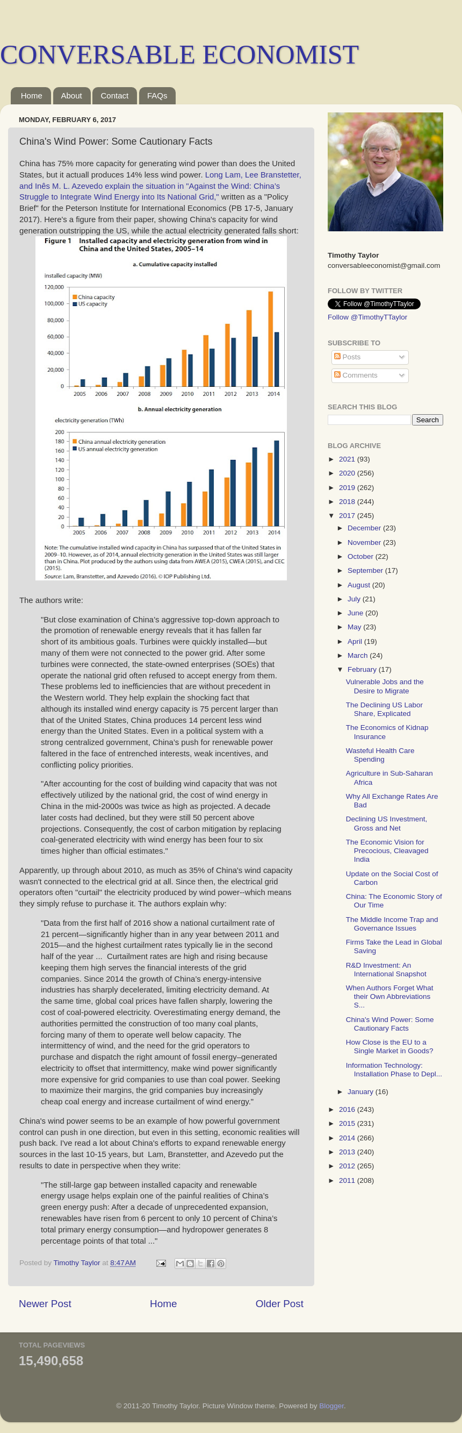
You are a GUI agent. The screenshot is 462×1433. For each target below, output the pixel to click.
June (356, 613)
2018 (348, 502)
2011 (348, 1180)
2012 (348, 1166)
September (366, 570)
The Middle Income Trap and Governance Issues (392, 924)
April (356, 641)
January (362, 1092)
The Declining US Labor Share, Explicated (384, 709)
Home (31, 95)
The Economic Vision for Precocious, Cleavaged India (387, 850)
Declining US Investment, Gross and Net (387, 823)
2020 (348, 473)
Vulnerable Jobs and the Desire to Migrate (385, 686)
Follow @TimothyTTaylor (367, 317)
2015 (348, 1123)
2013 (348, 1152)
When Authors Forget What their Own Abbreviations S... (390, 996)
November (365, 542)
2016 (348, 1109)
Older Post (280, 1303)
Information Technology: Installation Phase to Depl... (394, 1069)
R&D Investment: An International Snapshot (386, 969)
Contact (114, 95)
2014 (348, 1138)
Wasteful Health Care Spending (380, 755)
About (71, 95)
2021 (348, 459)
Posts (347, 357)
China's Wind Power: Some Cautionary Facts (390, 1024)
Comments (356, 375)
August (360, 585)
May (355, 627)
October (362, 556)
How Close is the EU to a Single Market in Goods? (390, 1046)
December (365, 528)
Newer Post (45, 1303)
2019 (348, 488)
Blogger (331, 1406)
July (355, 599)
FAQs (157, 95)
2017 (348, 516)
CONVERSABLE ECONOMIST (179, 54)
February (363, 669)
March (359, 655)
